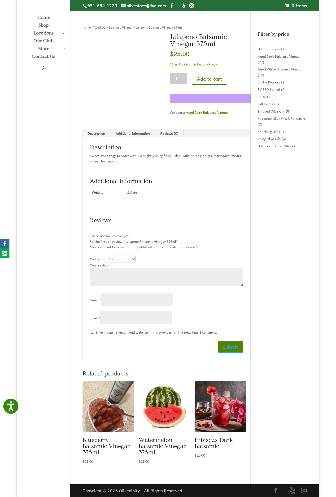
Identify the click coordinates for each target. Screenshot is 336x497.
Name (95, 299)
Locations (43, 33)
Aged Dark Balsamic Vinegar (113, 27)
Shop (43, 26)
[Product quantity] (178, 78)
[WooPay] (210, 98)
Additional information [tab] (133, 133)
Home (43, 18)
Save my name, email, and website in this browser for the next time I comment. (156, 332)
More (43, 49)
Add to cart (209, 79)
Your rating (100, 259)
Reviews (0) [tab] (169, 133)
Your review (100, 265)
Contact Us (43, 57)
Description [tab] (96, 133)
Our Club (43, 41)
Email (95, 318)
